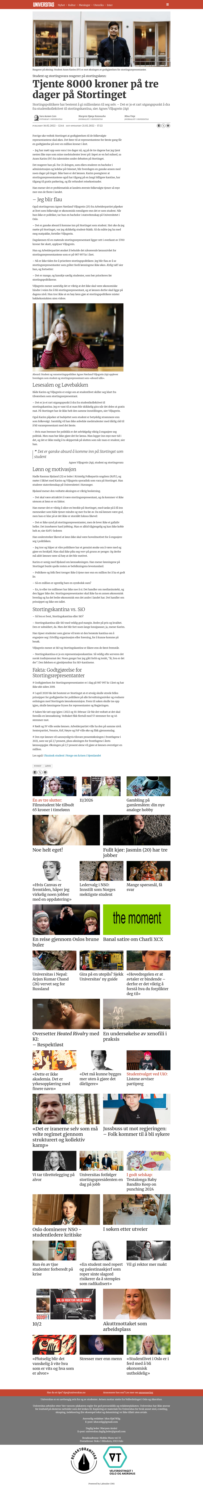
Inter (110, 5)
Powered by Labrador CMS (101, 1483)
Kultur (72, 5)
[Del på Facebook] (159, 126)
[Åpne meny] (168, 4)
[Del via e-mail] (168, 126)
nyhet (37, 766)
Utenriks (98, 5)
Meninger (84, 5)
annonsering (146, 1392)
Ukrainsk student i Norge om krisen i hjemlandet (72, 755)
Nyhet (61, 5)
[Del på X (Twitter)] (163, 126)
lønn (48, 766)
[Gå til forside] (43, 4)
